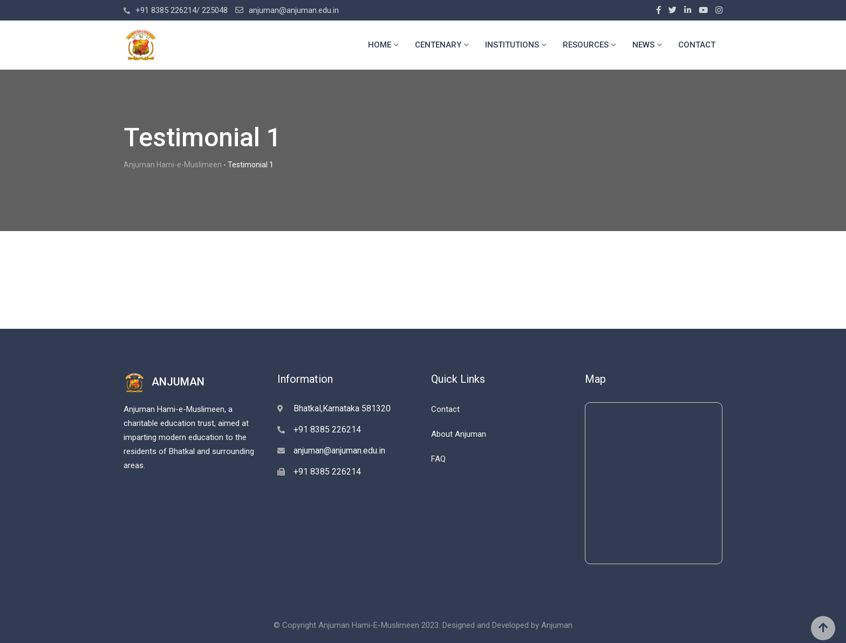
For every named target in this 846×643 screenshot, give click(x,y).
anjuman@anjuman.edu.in (294, 10)
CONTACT (696, 45)
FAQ (438, 459)
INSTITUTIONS (512, 45)
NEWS (643, 45)
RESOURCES (586, 45)
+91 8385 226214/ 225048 (181, 10)
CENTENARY (438, 45)
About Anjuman (458, 434)
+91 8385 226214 (327, 429)
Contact (445, 409)
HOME (379, 45)
